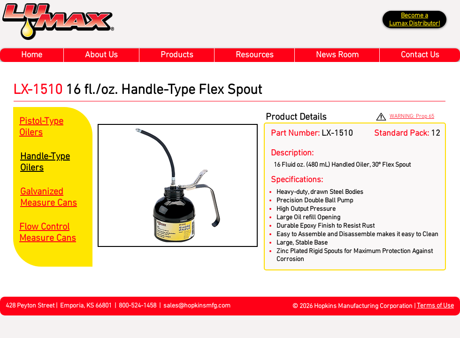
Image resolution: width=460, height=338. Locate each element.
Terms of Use (435, 306)
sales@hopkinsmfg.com (196, 306)
